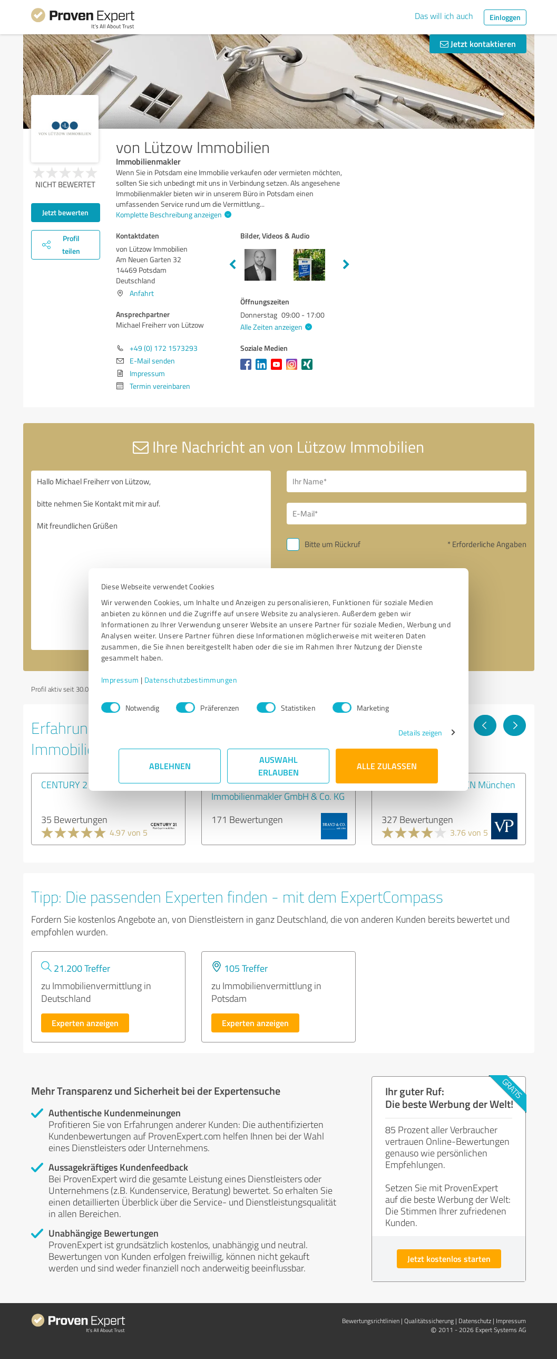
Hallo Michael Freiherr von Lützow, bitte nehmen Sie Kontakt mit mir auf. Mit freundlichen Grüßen (151, 560)
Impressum (138, 680)
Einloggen (505, 17)
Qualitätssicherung (429, 1320)
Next (346, 265)
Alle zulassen (387, 766)
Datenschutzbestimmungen (209, 680)
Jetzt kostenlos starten (449, 1258)
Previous (232, 265)
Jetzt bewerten (65, 212)
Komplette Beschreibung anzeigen (172, 214)
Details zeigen (402, 733)
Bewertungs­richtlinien (370, 1320)
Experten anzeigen (85, 1023)
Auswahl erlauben (278, 765)
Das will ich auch (444, 16)
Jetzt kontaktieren (478, 43)
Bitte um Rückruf (332, 544)
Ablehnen (170, 766)
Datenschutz (474, 1320)
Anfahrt (142, 293)
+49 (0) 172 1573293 (164, 348)
